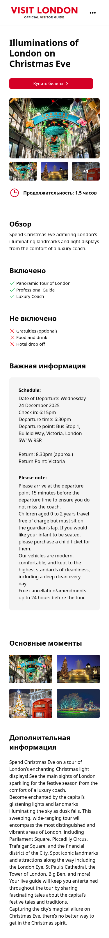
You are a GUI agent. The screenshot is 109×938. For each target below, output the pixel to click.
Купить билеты (51, 83)
